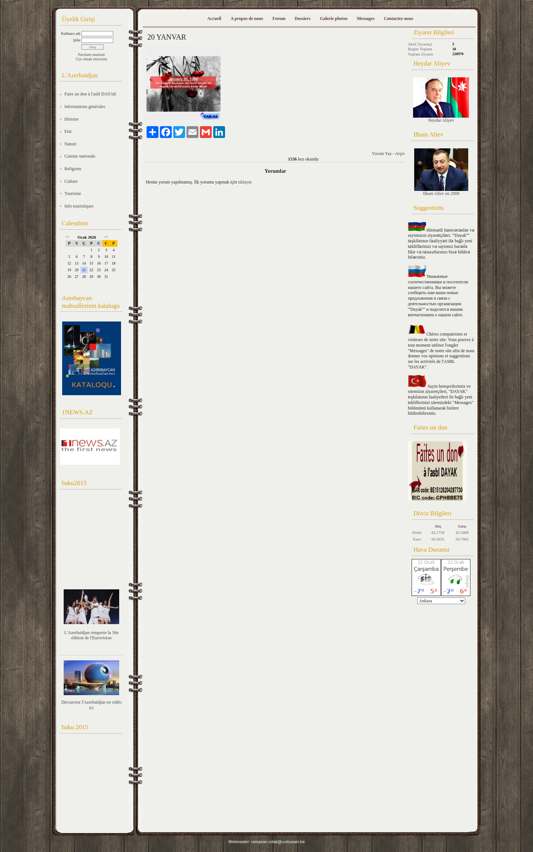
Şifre (76, 40)
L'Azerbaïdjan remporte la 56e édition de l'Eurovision (91, 635)
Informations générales (84, 106)
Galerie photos (334, 18)
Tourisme (72, 193)
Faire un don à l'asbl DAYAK (90, 94)
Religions (72, 168)
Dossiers (303, 18)
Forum (278, 18)
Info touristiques (79, 206)
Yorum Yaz (381, 153)
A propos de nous (247, 18)
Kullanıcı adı (70, 33)
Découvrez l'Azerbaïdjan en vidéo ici (91, 705)
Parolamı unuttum (91, 55)
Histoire (71, 119)
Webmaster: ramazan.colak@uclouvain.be (266, 841)
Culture (71, 181)
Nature (70, 144)
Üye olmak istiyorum (91, 59)
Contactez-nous (398, 18)
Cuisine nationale (79, 156)
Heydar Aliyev (441, 100)
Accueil (214, 18)
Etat (67, 131)
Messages (366, 18)
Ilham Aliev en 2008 (441, 172)
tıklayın (245, 182)
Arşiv (400, 153)
